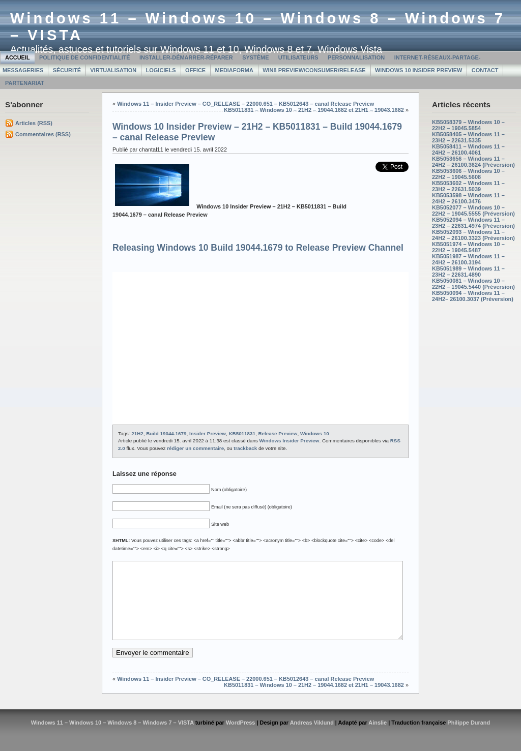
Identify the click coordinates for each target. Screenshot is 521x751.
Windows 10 (314, 433)
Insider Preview (207, 433)
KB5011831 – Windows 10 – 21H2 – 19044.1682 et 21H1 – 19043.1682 (314, 110)
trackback (245, 448)
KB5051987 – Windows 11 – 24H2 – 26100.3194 (468, 259)
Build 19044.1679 (166, 433)
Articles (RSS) (33, 123)
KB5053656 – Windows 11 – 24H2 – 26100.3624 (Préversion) (473, 162)
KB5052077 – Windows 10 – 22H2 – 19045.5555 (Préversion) (473, 210)
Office (195, 70)
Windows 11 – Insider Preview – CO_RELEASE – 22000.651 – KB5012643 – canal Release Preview (245, 104)
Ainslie (377, 738)
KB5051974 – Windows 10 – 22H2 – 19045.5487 (468, 247)
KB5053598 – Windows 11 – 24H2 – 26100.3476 (468, 198)
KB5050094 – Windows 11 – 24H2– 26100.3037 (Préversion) (472, 296)
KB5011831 (241, 433)
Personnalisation (356, 57)
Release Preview (277, 433)
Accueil (17, 57)
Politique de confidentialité (84, 57)
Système (255, 57)
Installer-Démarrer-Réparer (186, 57)
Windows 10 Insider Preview (418, 70)
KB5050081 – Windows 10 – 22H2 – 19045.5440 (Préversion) (473, 284)
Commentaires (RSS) (43, 134)
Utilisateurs (298, 57)
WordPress (240, 738)
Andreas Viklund (312, 738)
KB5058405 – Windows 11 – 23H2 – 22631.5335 (468, 137)
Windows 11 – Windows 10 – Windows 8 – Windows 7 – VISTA (112, 738)
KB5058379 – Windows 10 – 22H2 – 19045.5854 (468, 125)
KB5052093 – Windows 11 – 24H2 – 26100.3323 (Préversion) (473, 235)
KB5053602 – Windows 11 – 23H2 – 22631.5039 (468, 186)
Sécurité (67, 70)
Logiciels (161, 70)
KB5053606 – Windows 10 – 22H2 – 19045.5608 (468, 174)
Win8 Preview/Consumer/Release (314, 70)
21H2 (137, 433)
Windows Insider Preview (289, 440)
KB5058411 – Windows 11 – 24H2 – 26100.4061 (468, 149)
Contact (485, 70)
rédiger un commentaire (195, 448)
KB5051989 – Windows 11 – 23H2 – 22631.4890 (468, 271)
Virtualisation (113, 70)
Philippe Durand (468, 738)
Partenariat (24, 83)
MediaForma (234, 70)
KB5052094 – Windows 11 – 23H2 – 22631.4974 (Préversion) (473, 223)
